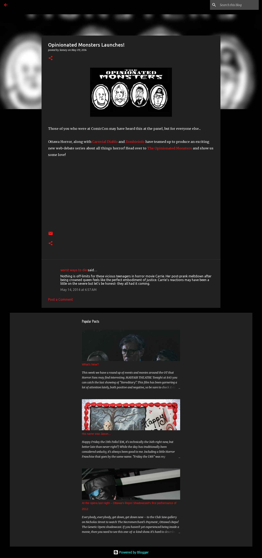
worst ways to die (73, 270)
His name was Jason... (96, 433)
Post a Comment (60, 299)
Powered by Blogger (131, 552)
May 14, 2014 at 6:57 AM (78, 289)
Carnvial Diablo (105, 142)
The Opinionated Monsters (169, 148)
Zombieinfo (135, 142)
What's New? (90, 364)
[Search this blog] (237, 5)
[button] (50, 58)
